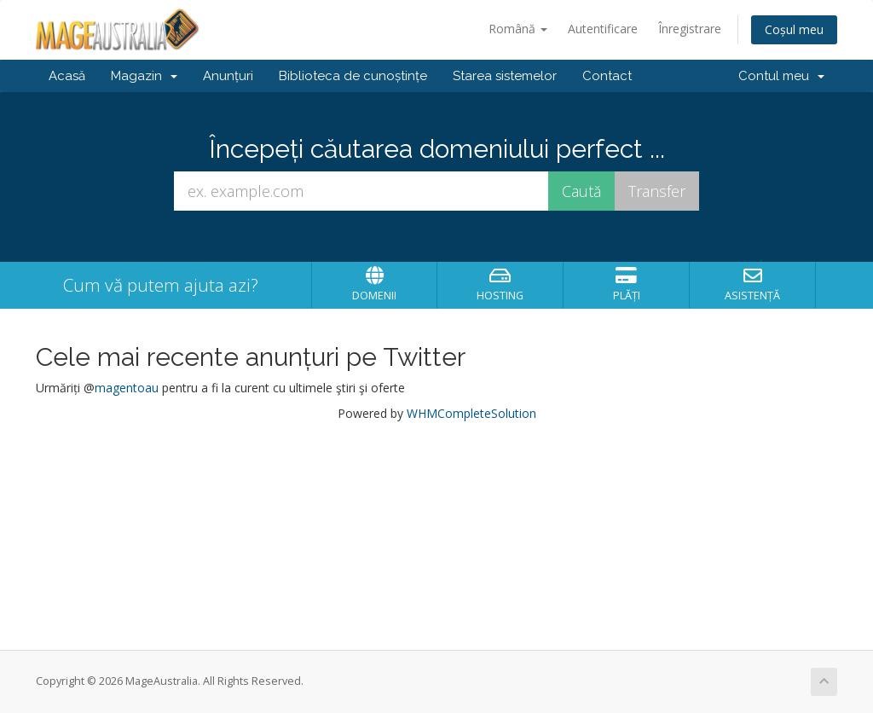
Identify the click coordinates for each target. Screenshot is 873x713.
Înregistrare (689, 28)
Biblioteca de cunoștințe (353, 76)
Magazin (144, 76)
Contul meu (781, 76)
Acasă (67, 76)
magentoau (127, 388)
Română (518, 28)
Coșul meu (794, 29)
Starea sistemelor (505, 76)
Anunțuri (228, 76)
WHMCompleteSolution (471, 413)
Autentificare (603, 28)
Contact (607, 76)
